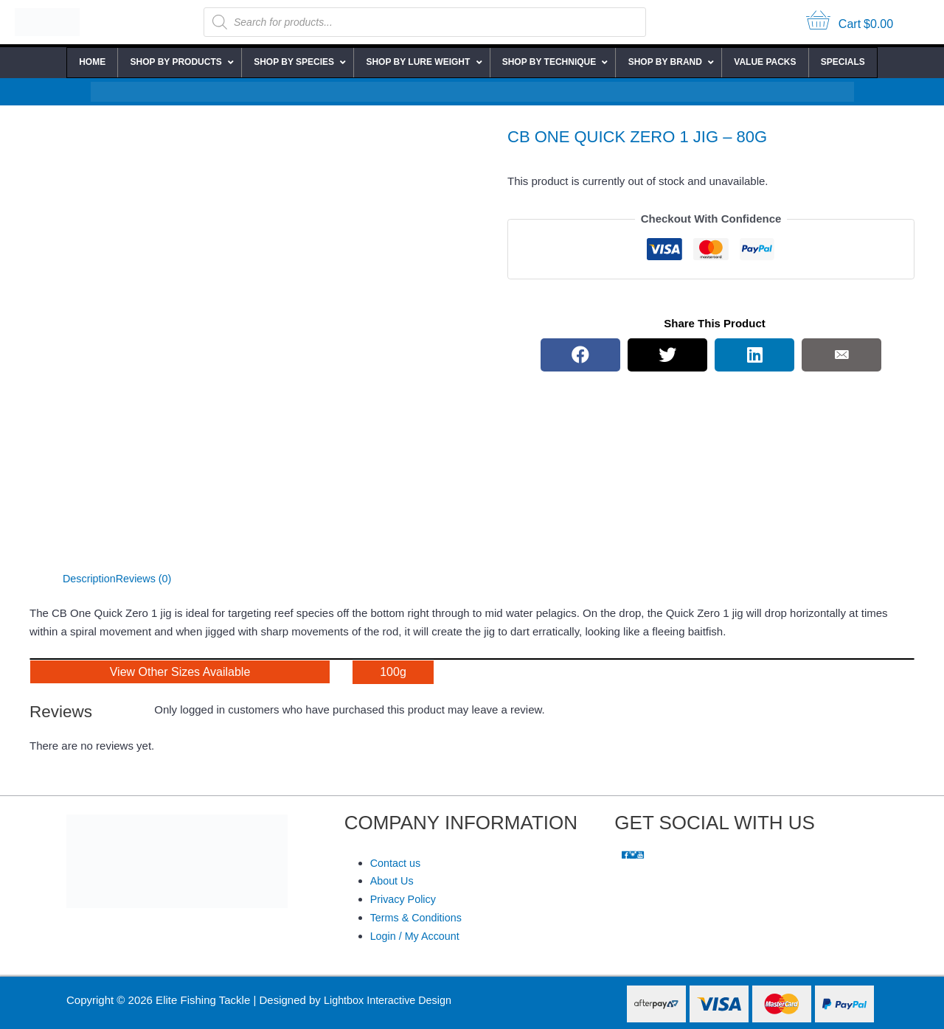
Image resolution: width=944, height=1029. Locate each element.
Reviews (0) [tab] (147, 578)
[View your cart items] (850, 22)
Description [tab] (90, 578)
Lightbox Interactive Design (390, 1000)
